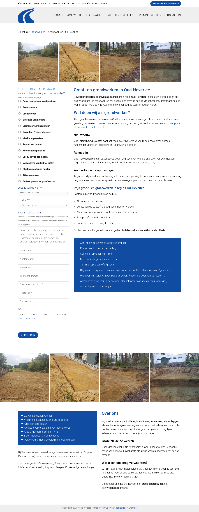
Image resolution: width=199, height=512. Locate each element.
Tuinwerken (111, 15)
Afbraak (94, 15)
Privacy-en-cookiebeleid (115, 508)
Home (57, 15)
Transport (174, 15)
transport (99, 127)
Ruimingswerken (151, 15)
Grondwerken (75, 15)
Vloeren (129, 15)
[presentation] (41, 326)
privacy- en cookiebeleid (26, 318)
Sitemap (133, 508)
